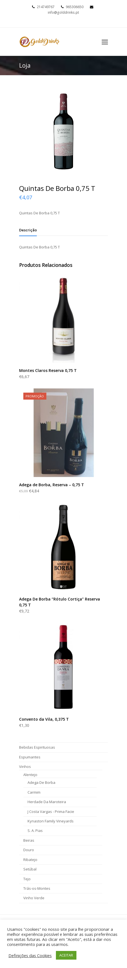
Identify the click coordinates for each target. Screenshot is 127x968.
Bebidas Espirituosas (37, 747)
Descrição (28, 229)
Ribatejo (30, 859)
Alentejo (30, 774)
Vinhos (25, 766)
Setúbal (30, 869)
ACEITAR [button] (66, 955)
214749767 (46, 6)
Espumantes (29, 757)
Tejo (27, 878)
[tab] (28, 230)
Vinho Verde (33, 897)
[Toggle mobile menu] (105, 41)
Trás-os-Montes (36, 888)
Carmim (34, 792)
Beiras (28, 840)
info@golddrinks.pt (63, 12)
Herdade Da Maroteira (47, 801)
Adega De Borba (41, 782)
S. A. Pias (35, 830)
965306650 (74, 6)
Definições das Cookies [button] (30, 955)
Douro (28, 849)
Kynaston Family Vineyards (51, 821)
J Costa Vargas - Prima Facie (51, 811)
